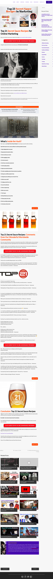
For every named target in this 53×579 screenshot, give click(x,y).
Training (37, 451)
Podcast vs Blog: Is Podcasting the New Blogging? (47, 31)
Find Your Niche (44, 45)
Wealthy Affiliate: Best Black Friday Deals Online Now (47, 35)
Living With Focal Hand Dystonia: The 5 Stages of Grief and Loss (47, 15)
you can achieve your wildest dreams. (20, 93)
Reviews (43, 52)
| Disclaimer (24, 574)
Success (37, 450)
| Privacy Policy (28, 574)
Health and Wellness (45, 50)
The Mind (43, 59)
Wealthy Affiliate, (35, 548)
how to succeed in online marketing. (25, 37)
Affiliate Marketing (32, 450)
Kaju (2, 450)
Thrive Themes (36, 574)
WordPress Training (45, 63)
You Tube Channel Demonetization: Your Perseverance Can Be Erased (47, 25)
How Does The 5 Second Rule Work (7, 433)
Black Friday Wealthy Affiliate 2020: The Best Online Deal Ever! (47, 20)
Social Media (44, 54)
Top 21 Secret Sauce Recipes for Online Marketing (9, 109)
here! (9, 552)
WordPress (43, 574)
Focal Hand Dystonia (45, 47)
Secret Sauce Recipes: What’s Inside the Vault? (9, 110)
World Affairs (44, 66)
